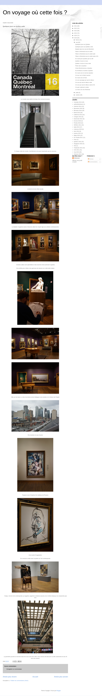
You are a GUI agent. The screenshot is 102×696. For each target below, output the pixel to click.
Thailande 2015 (78, 147)
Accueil (35, 677)
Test (75, 145)
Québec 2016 (77, 141)
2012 (75, 28)
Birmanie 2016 (78, 110)
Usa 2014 (76, 152)
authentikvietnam (78, 104)
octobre (78, 95)
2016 (75, 38)
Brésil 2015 (77, 112)
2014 (75, 33)
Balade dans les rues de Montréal (84, 49)
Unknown (77, 158)
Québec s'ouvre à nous (81, 61)
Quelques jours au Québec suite (84, 46)
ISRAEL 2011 (77, 125)
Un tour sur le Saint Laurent (82, 75)
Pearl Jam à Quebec (81, 66)
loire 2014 (76, 131)
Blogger (58, 690)
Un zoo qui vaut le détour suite (83, 82)
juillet (77, 92)
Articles (91, 159)
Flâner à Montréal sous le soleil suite (85, 54)
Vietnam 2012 (77, 154)
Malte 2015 (77, 135)
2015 (75, 35)
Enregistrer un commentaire (14, 669)
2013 (75, 30)
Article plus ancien (61, 677)
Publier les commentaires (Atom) (19, 680)
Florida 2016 (77, 123)
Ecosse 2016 (77, 121)
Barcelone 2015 (78, 108)
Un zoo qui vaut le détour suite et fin (85, 85)
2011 (75, 26)
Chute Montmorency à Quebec (83, 68)
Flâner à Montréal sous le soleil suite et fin (86, 56)
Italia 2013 (76, 127)
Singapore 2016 (78, 143)
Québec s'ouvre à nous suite (83, 63)
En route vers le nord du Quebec (84, 73)
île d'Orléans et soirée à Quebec (84, 70)
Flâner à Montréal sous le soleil (83, 51)
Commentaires (92, 161)
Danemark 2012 (78, 118)
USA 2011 (76, 150)
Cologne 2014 (77, 116)
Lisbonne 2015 (78, 129)
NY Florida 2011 (78, 137)
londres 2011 (77, 133)
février (77, 40)
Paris (75, 139)
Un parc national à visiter (82, 87)
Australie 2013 (78, 102)
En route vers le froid (81, 77)
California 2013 (78, 114)
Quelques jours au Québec (82, 44)
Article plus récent (10, 677)
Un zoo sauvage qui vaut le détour (84, 80)
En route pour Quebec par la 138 (84, 58)
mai (77, 42)
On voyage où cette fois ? (35, 12)
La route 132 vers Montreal (82, 89)
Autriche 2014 (77, 106)
